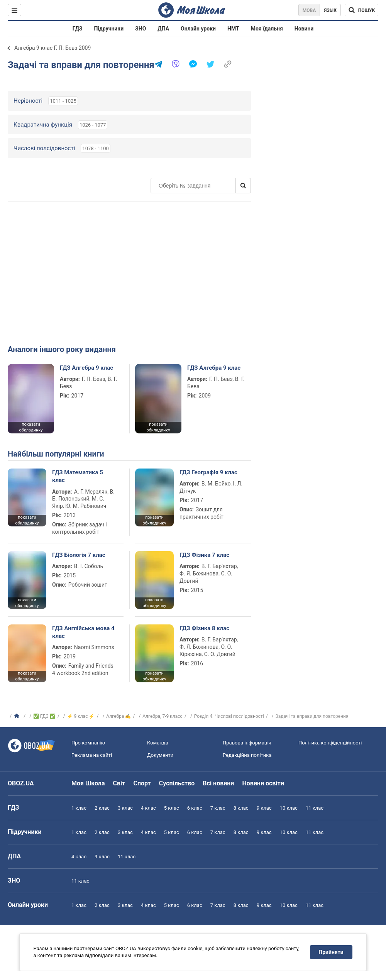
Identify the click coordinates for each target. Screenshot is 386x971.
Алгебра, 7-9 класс (162, 716)
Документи (160, 755)
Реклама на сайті (91, 755)
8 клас (241, 808)
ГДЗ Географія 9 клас (208, 472)
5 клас (171, 808)
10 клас (289, 808)
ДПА (163, 28)
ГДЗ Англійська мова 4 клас (83, 632)
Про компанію (88, 743)
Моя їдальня (267, 28)
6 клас (194, 808)
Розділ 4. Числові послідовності (229, 716)
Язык (330, 10)
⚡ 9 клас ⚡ (81, 716)
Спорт (142, 783)
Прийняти (331, 952)
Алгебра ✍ (118, 716)
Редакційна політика (247, 755)
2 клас (102, 808)
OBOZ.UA (21, 783)
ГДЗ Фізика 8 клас (204, 628)
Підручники (109, 28)
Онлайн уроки (198, 28)
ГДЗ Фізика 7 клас (204, 554)
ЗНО (140, 28)
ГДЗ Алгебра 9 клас (86, 367)
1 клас (78, 808)
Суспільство (177, 783)
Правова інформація (247, 743)
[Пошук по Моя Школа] (361, 10)
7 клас (217, 808)
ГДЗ (78, 28)
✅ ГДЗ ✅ (44, 716)
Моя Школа (88, 783)
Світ (119, 783)
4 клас (148, 808)
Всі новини (218, 783)
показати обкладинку (30, 427)
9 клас (264, 808)
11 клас (314, 808)
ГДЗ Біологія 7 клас (78, 554)
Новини (304, 28)
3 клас (125, 808)
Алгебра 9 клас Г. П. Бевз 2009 (52, 48)
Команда (157, 743)
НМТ (233, 28)
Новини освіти (263, 783)
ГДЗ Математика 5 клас (77, 476)
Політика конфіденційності (330, 743)
